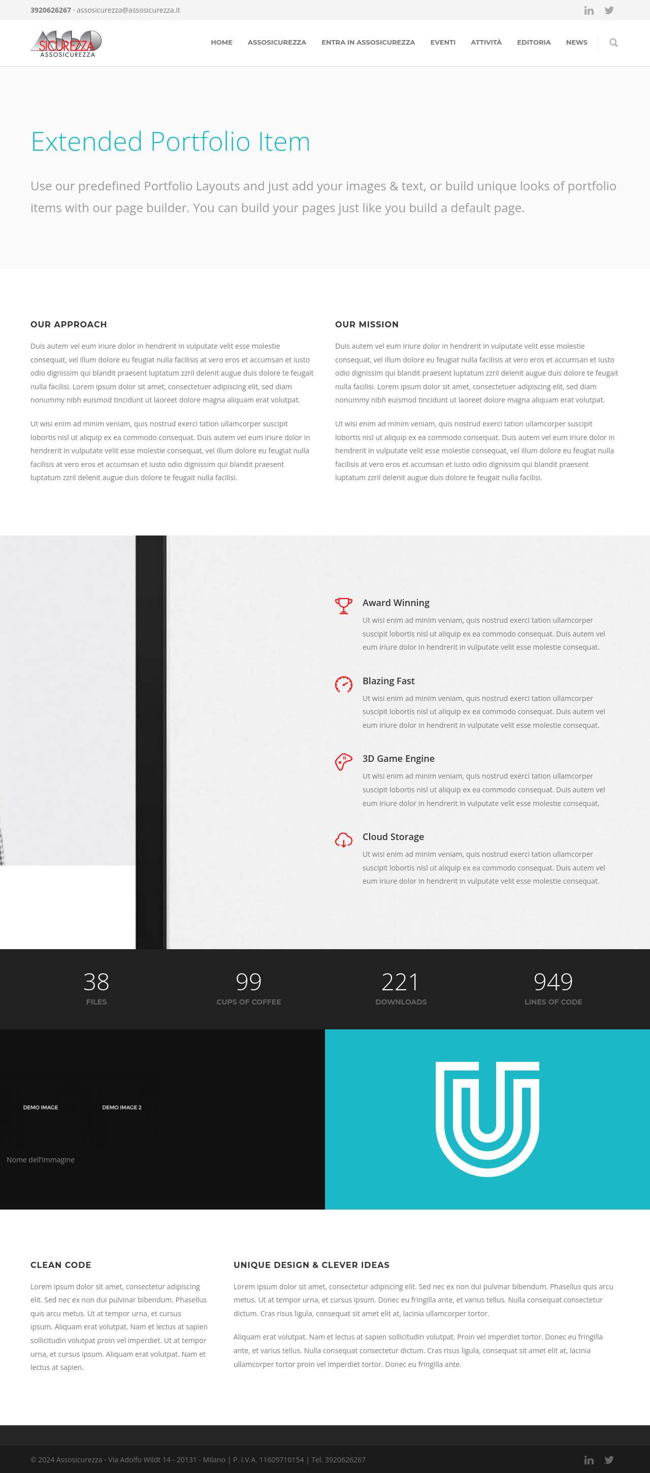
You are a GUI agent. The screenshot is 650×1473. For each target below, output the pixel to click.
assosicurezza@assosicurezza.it (128, 10)
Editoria (533, 42)
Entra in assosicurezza (368, 42)
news (577, 42)
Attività (486, 42)
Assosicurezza (277, 42)
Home (222, 42)
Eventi (443, 42)
